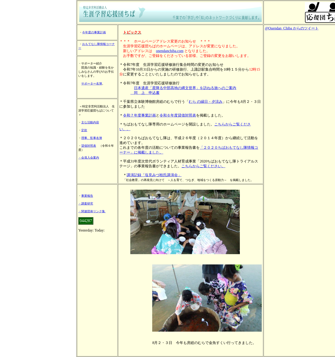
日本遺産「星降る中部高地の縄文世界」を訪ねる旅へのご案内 (185, 88)
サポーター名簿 (91, 83)
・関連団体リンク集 (91, 211)
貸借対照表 (88, 145)
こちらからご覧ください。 (203, 166)
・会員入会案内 (88, 157)
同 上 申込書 (145, 93)
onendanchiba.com (169, 51)
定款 (84, 130)
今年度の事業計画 (94, 32)
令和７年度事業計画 (139, 115)
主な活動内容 (90, 122)
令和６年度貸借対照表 (178, 115)
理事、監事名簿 (91, 138)
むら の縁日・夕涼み (205, 102)
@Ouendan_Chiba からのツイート (292, 28)
